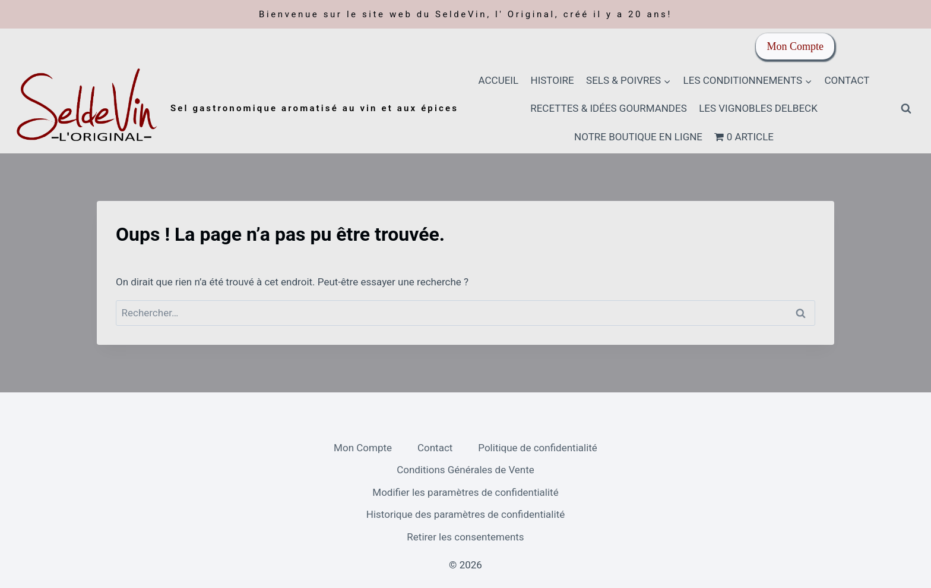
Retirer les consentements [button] (465, 537)
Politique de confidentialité (537, 448)
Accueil (499, 80)
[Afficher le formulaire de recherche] (906, 109)
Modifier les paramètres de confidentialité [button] (465, 492)
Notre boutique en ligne (638, 137)
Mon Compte (795, 46)
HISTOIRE (552, 80)
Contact (846, 80)
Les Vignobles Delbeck (758, 108)
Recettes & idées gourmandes (608, 108)
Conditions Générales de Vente (465, 470)
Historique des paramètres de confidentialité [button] (465, 514)
